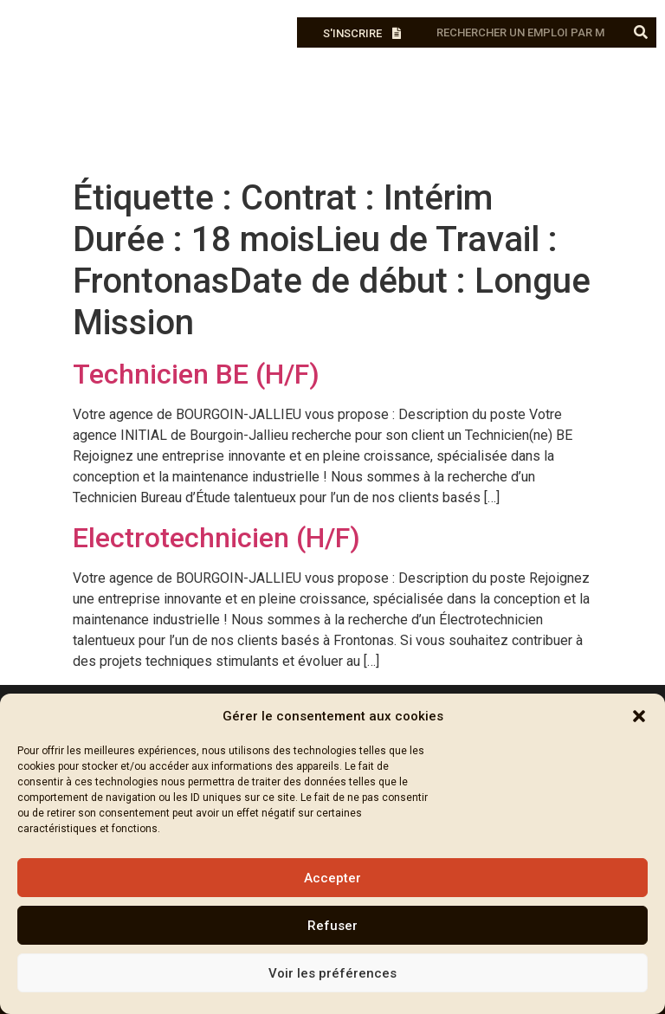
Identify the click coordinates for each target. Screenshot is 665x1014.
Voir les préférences (332, 973)
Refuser (332, 925)
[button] (639, 716)
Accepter (332, 878)
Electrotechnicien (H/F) (216, 537)
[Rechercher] (641, 32)
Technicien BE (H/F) (196, 374)
